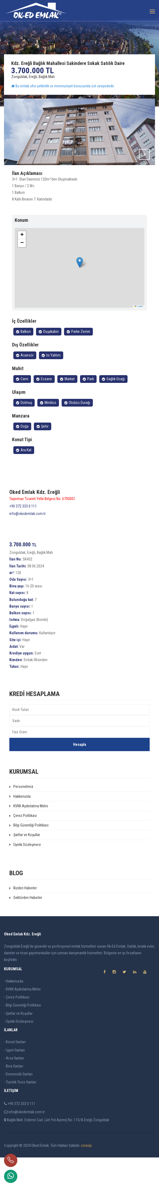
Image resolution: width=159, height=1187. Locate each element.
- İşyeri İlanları (14, 1080)
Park (88, 408)
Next (144, 154)
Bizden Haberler (23, 917)
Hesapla (79, 774)
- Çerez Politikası (16, 1027)
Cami (22, 408)
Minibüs (48, 432)
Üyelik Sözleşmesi (25, 874)
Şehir (43, 456)
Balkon (23, 361)
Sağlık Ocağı (113, 408)
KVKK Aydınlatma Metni (28, 835)
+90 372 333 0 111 (23, 536)
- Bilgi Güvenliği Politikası (22, 1035)
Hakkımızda (20, 826)
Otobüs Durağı (77, 432)
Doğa (22, 456)
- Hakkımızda (13, 1011)
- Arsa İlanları (14, 1088)
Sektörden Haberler (25, 927)
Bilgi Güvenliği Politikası (29, 855)
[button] (79, 291)
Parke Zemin (78, 361)
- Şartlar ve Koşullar (18, 1043)
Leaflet (138, 336)
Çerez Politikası (23, 845)
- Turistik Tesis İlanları (20, 1112)
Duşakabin (49, 361)
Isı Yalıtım (51, 385)
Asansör (25, 385)
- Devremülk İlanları (18, 1104)
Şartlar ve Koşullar (24, 864)
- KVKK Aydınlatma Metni (22, 1019)
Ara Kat (23, 479)
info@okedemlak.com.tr (27, 543)
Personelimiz (21, 816)
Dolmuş (24, 432)
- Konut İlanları (15, 1071)
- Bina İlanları (13, 1096)
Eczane (44, 408)
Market (67, 408)
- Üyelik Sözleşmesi (18, 1051)
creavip (86, 1175)
